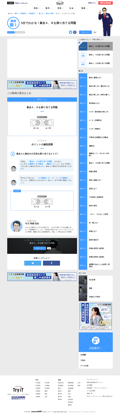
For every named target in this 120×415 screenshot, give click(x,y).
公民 (46, 396)
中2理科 (47, 385)
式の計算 (92, 280)
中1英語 (37, 383)
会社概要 (89, 385)
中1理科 (47, 383)
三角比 (82, 360)
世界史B (70, 402)
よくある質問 (91, 391)
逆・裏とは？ (94, 223)
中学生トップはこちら (21, 3)
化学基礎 (70, 385)
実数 (90, 288)
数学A (60, 396)
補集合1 (92, 146)
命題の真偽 (93, 171)
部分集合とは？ (94, 103)
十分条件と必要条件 (96, 197)
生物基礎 (70, 388)
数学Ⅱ (60, 391)
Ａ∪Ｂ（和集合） (95, 129)
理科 (60, 8)
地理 (46, 391)
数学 (48, 8)
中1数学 (37, 391)
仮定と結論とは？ (95, 180)
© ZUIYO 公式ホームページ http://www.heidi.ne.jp (45, 412)
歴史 (46, 394)
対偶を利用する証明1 (96, 248)
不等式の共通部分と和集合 (98, 137)
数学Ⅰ (60, 388)
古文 (79, 383)
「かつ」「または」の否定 (98, 214)
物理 (69, 391)
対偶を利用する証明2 (96, 257)
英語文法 (61, 383)
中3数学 (37, 396)
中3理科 (47, 388)
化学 (69, 394)
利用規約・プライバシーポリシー (97, 388)
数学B (60, 399)
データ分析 (84, 366)
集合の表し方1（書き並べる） (100, 86)
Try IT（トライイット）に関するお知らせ (99, 396)
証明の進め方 (94, 240)
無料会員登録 (105, 3)
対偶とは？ (93, 231)
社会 (71, 8)
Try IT (60, 3)
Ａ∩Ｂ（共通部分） (96, 120)
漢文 (79, 385)
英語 (36, 8)
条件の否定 (93, 206)
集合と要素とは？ (95, 77)
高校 (59, 380)
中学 (36, 380)
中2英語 (37, 385)
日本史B (70, 399)
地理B (70, 405)
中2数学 (37, 394)
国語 (83, 8)
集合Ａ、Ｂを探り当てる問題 (99, 46)
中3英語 (37, 388)
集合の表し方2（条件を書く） (100, 95)
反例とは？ (93, 188)
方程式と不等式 (94, 297)
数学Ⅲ (60, 394)
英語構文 (61, 385)
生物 (69, 396)
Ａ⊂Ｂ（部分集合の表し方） (99, 112)
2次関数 (83, 355)
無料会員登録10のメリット (95, 382)
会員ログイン (92, 3)
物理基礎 (70, 383)
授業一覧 (89, 393)
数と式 (81, 71)
